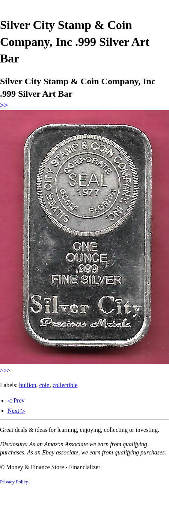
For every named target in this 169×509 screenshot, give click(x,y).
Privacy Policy (14, 482)
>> (4, 105)
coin (44, 385)
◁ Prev (16, 400)
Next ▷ (16, 410)
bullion (27, 385)
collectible (65, 385)
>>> (5, 370)
